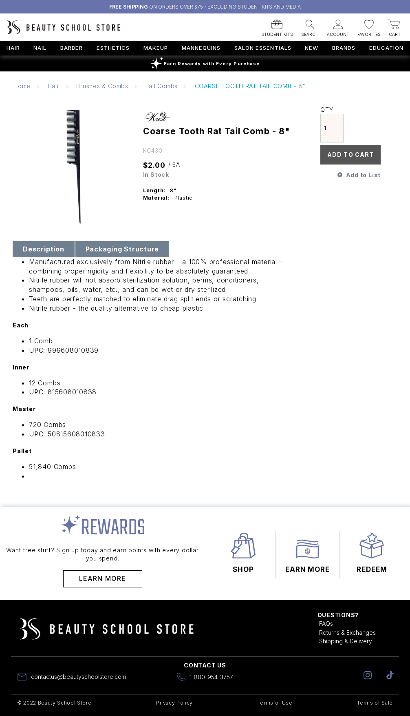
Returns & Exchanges (347, 632)
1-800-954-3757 (211, 677)
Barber (71, 47)
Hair (13, 47)
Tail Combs (161, 85)
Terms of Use (275, 703)
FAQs (326, 623)
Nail (39, 47)
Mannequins (201, 47)
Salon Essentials (262, 47)
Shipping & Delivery (345, 641)
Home (22, 85)
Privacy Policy (174, 703)
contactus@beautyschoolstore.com (78, 676)
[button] (277, 26)
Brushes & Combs (102, 85)
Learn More (102, 578)
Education (386, 47)
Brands (343, 47)
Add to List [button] (363, 174)
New (311, 47)
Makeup (155, 47)
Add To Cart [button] (350, 154)
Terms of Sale (375, 703)
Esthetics (113, 47)
